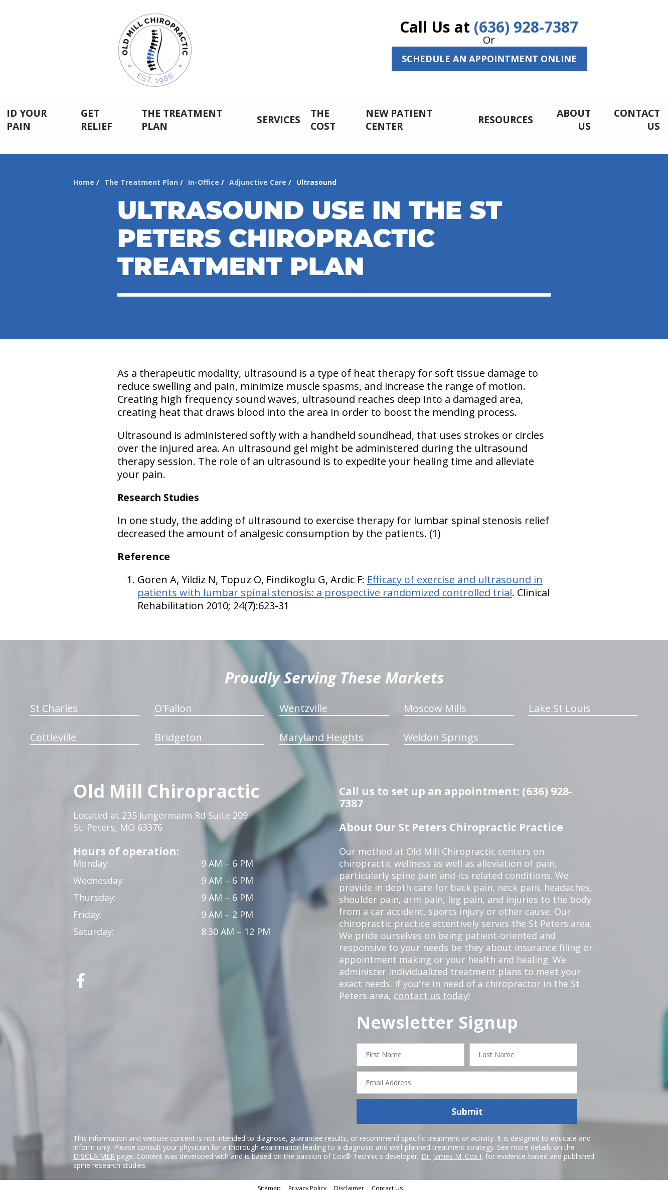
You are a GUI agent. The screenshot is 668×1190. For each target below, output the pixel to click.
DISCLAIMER (94, 1150)
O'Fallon (173, 702)
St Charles (54, 702)
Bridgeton (178, 732)
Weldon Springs (441, 732)
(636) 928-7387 (526, 27)
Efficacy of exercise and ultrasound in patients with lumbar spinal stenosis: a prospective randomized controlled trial (340, 580)
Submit (467, 1106)
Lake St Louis (560, 702)
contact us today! (431, 990)
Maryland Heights (321, 732)
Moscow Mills (435, 702)
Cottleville (53, 732)
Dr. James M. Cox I (451, 1150)
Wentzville (303, 702)
